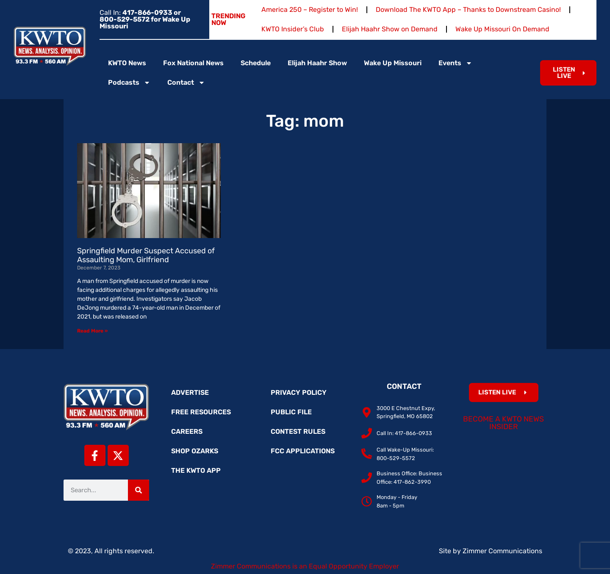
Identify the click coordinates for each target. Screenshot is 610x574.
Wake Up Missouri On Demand (502, 29)
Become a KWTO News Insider (503, 423)
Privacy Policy (299, 392)
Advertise (190, 392)
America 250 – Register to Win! (309, 10)
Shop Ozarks (194, 451)
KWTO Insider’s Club (292, 29)
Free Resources (201, 412)
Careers (186, 431)
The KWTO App (196, 470)
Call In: (145, 19)
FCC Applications (303, 451)
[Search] (138, 490)
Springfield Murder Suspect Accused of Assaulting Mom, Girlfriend (146, 255)
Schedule (256, 63)
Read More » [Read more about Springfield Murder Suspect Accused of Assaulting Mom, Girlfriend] (92, 331)
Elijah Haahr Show (317, 63)
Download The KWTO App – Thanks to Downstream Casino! (468, 10)
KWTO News (127, 63)
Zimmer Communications (502, 551)
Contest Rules (298, 431)
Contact (186, 82)
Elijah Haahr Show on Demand (390, 29)
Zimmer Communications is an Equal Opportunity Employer (305, 566)
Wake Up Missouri (392, 63)
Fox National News (193, 63)
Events (455, 63)
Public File (291, 412)
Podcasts (129, 82)
